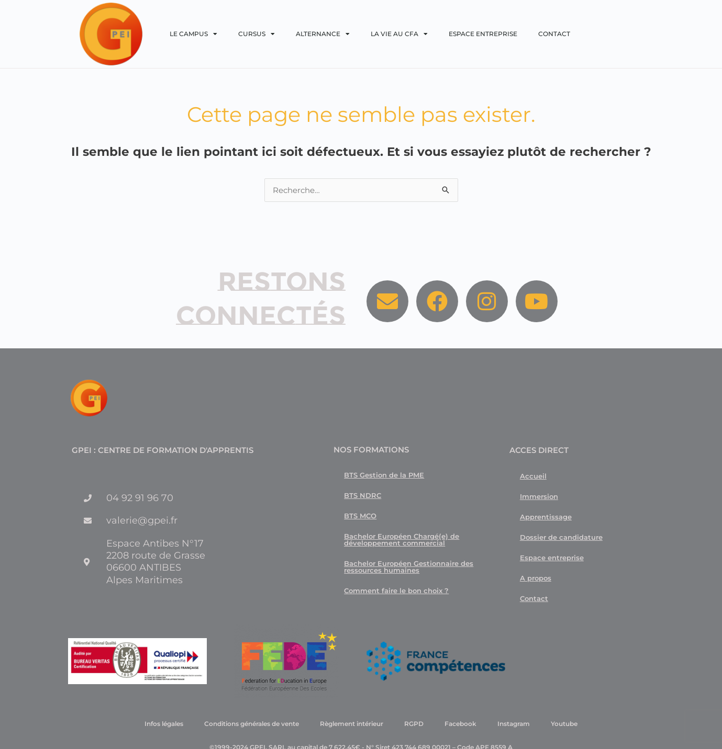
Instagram (513, 724)
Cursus (256, 34)
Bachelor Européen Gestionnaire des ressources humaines (408, 566)
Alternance (323, 34)
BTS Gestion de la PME (384, 475)
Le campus (193, 34)
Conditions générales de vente (251, 724)
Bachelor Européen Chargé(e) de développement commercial (401, 539)
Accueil (533, 476)
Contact (554, 34)
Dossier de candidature (561, 537)
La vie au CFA (399, 34)
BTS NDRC (362, 495)
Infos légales (164, 724)
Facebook (460, 724)
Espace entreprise (483, 34)
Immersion (539, 496)
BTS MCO (360, 516)
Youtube (564, 724)
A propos (535, 578)
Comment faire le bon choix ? (396, 590)
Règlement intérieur (351, 724)
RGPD (414, 724)
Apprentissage (546, 517)
